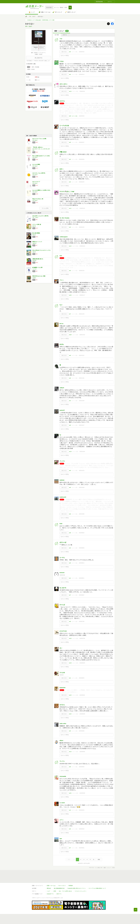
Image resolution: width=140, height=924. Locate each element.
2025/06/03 (81, 766)
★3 (70, 227)
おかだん (62, 101)
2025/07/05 (81, 621)
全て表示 (57, 34)
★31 (70, 793)
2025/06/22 (82, 695)
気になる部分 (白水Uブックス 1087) (41, 155)
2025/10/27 (81, 425)
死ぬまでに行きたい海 (37, 198)
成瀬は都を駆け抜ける (37, 259)
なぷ (61, 304)
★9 (70, 355)
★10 (70, 695)
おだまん (62, 704)
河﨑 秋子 (34, 243)
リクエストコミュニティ (80, 891)
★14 (70, 91)
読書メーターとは (51, 885)
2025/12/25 (81, 314)
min (61, 255)
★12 (70, 246)
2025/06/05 (81, 730)
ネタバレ (65, 34)
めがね (62, 344)
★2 (70, 159)
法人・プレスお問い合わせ (65, 891)
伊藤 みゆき (63, 152)
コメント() (74, 51)
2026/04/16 (81, 51)
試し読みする (38, 57)
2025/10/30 (81, 400)
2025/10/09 (81, 487)
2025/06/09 (82, 713)
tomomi (62, 572)
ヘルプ (48, 891)
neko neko (63, 723)
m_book (62, 802)
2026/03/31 (82, 91)
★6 (70, 514)
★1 (70, 578)
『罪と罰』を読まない (37, 147)
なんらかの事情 (36, 164)
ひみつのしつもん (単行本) (38, 173)
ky (60, 435)
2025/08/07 (81, 595)
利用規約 (71, 885)
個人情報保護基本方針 (59, 888)
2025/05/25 (81, 810)
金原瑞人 (34, 277)
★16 (70, 638)
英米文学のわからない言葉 (38, 276)
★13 (70, 751)
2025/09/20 (81, 532)
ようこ (62, 819)
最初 (69, 859)
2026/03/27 (81, 142)
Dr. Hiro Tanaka (64, 218)
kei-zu (61, 323)
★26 (70, 295)
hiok (61, 523)
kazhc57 (62, 410)
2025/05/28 (82, 793)
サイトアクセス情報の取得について (97, 888)
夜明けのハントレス (37, 241)
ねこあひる (63, 587)
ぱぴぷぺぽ (63, 542)
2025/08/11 (81, 578)
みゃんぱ (62, 604)
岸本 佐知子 (32, 16)
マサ (61, 39)
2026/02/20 (81, 227)
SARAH (62, 480)
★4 (70, 51)
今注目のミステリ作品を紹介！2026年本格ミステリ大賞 (40, 20)
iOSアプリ (59, 893)
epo (61, 838)
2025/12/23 (82, 334)
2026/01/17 (82, 295)
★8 (70, 116)
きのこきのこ (64, 84)
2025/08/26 (81, 547)
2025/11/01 (81, 378)
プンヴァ (62, 461)
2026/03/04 (81, 159)
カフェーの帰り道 (36, 224)
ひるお (62, 61)
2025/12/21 (81, 355)
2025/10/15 (81, 470)
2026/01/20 (81, 270)
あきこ (62, 169)
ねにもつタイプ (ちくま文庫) (39, 138)
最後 (99, 859)
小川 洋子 (34, 269)
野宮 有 (34, 234)
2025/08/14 (81, 563)
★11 (70, 208)
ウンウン (62, 761)
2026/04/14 (81, 74)
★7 (70, 314)
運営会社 (49, 888)
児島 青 (34, 251)
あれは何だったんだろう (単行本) (40, 216)
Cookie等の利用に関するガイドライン (77, 888)
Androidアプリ (50, 893)
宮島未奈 (34, 260)
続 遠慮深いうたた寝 (37, 267)
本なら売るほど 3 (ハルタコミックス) (41, 250)
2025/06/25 (82, 663)
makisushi (63, 497)
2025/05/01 (81, 847)
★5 (70, 142)
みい (61, 648)
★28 (70, 334)
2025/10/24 (82, 451)
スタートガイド (62, 885)
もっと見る (45, 208)
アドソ (62, 280)
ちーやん (62, 557)
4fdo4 (61, 740)
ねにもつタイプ (36, 181)
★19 (70, 451)
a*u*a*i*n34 (63, 631)
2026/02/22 (82, 208)
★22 (70, 714)
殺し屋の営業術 (36, 233)
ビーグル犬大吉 (64, 125)
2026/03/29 (81, 116)
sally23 (62, 387)
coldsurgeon (64, 236)
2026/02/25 (81, 181)
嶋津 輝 (34, 226)
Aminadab (63, 776)
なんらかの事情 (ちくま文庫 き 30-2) (41, 190)
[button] (70, 7)
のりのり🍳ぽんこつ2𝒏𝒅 (67, 191)
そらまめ (62, 672)
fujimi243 (62, 687)
